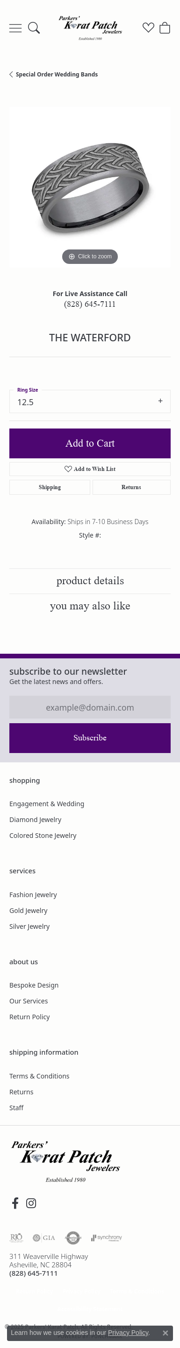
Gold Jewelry (28, 910)
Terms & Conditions (39, 1075)
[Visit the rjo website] (16, 1238)
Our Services (28, 1000)
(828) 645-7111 (90, 304)
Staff (16, 1107)
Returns (131, 487)
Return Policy (29, 1016)
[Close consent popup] (165, 1333)
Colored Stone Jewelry (42, 835)
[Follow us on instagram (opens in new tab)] (30, 1203)
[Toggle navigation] (15, 28)
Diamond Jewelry (35, 819)
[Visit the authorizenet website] (73, 1238)
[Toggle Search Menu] (34, 28)
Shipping (50, 487)
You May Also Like (90, 606)
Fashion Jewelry (33, 894)
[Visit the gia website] (44, 1238)
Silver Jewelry (29, 926)
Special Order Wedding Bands (57, 74)
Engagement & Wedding (46, 803)
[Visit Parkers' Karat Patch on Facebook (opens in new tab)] (15, 1203)
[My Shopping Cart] (165, 28)
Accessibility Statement (89, 1309)
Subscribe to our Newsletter (68, 671)
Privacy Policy (81, 1291)
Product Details (90, 580)
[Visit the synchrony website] (106, 1238)
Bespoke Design (34, 985)
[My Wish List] (148, 28)
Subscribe (90, 737)
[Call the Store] (33, 1273)
